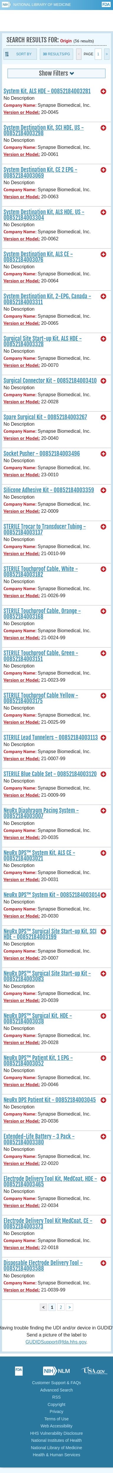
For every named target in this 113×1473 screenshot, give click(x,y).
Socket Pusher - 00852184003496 (42, 453)
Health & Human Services (56, 1454)
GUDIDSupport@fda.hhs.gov (56, 1341)
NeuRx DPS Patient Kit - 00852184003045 (50, 1099)
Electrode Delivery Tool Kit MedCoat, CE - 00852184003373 (48, 1223)
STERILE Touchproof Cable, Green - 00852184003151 (41, 656)
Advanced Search (56, 1390)
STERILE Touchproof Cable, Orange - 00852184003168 (42, 613)
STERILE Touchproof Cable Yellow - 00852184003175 (41, 698)
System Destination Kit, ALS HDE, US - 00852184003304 (44, 215)
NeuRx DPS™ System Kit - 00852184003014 (52, 894)
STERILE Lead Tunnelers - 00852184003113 (51, 737)
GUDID (56, 20)
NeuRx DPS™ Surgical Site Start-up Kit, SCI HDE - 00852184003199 (50, 934)
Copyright (56, 1404)
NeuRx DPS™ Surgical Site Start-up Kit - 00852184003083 (47, 976)
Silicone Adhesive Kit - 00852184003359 (49, 490)
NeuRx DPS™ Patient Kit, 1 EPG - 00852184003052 (38, 1060)
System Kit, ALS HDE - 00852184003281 (47, 91)
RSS (56, 1397)
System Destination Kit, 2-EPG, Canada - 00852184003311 (47, 299)
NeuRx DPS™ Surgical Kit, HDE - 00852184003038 (38, 1018)
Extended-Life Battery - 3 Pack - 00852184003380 (39, 1139)
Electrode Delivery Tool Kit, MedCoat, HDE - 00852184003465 (50, 1181)
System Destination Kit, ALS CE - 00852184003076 (38, 257)
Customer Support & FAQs (56, 1382)
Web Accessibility (57, 1426)
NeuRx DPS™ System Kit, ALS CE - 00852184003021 (39, 855)
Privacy (56, 1411)
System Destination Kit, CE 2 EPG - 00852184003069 (40, 172)
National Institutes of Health (56, 1440)
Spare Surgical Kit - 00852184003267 (45, 417)
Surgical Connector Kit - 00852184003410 (50, 380)
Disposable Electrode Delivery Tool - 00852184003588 (43, 1265)
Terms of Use (56, 1419)
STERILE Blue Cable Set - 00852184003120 (50, 774)
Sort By (24, 54)
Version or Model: (22, 112)
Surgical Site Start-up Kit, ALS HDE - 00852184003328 (43, 341)
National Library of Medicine (42, 5)
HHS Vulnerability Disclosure (56, 1433)
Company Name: (20, 105)
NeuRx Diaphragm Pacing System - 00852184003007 (41, 813)
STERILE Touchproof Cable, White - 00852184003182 (41, 571)
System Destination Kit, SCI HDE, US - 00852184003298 (44, 130)
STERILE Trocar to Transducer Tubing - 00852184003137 (45, 529)
